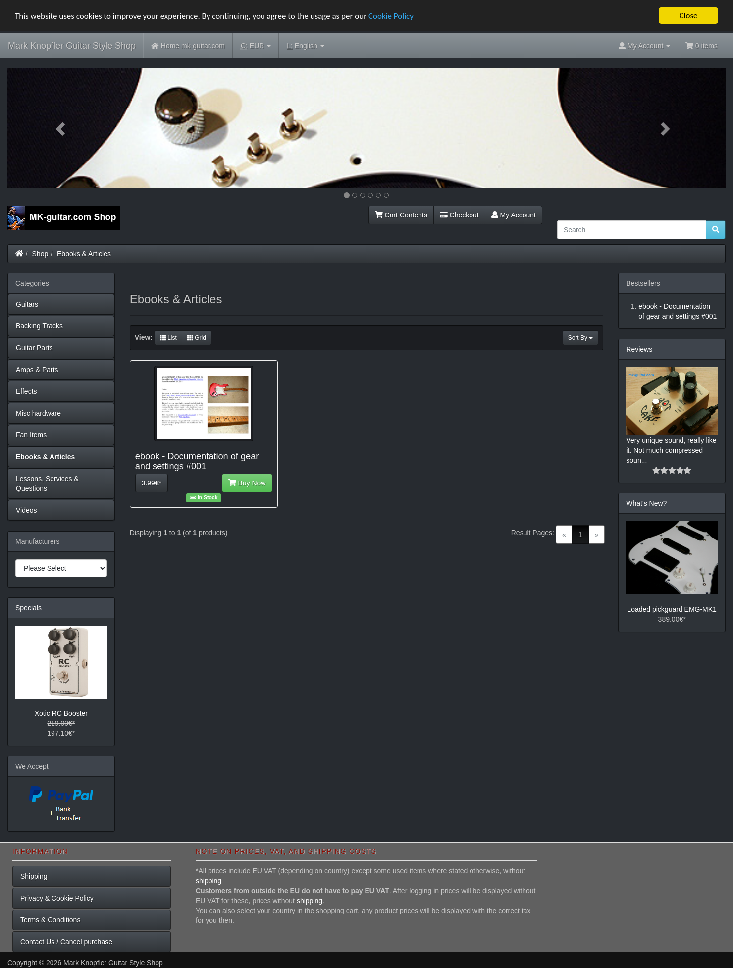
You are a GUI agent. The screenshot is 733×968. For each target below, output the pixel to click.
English (305, 46)
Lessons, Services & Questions (47, 483)
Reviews (639, 349)
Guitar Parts (34, 348)
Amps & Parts (37, 370)
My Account (513, 215)
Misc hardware (38, 413)
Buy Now (247, 483)
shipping (208, 881)
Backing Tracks (39, 326)
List (168, 337)
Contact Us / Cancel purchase (66, 942)
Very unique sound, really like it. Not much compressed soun (671, 450)
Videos (26, 510)
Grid (196, 337)
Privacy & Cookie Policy (57, 898)
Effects (26, 391)
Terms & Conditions (50, 920)
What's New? (646, 503)
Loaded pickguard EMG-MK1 (672, 609)
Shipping (34, 876)
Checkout (459, 215)
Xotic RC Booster (61, 713)
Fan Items (31, 435)
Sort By (580, 337)
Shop (40, 254)
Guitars (27, 304)
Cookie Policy (391, 16)
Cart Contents (401, 215)
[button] (61, 128)
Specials (28, 608)
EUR (256, 46)
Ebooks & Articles (84, 254)
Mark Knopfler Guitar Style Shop (72, 46)
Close (688, 15)
